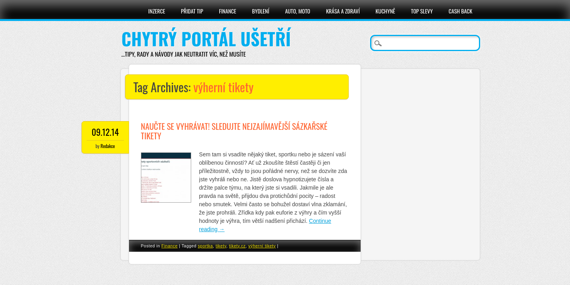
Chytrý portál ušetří (206, 38)
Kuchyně (385, 11)
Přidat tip (192, 11)
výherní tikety (262, 245)
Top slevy (422, 11)
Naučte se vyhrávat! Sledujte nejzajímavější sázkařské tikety (234, 131)
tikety (221, 245)
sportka (205, 245)
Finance (227, 11)
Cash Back (460, 11)
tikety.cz (237, 245)
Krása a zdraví (343, 11)
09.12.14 (105, 131)
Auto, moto (297, 11)
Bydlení (260, 11)
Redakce (108, 145)
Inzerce (156, 11)
